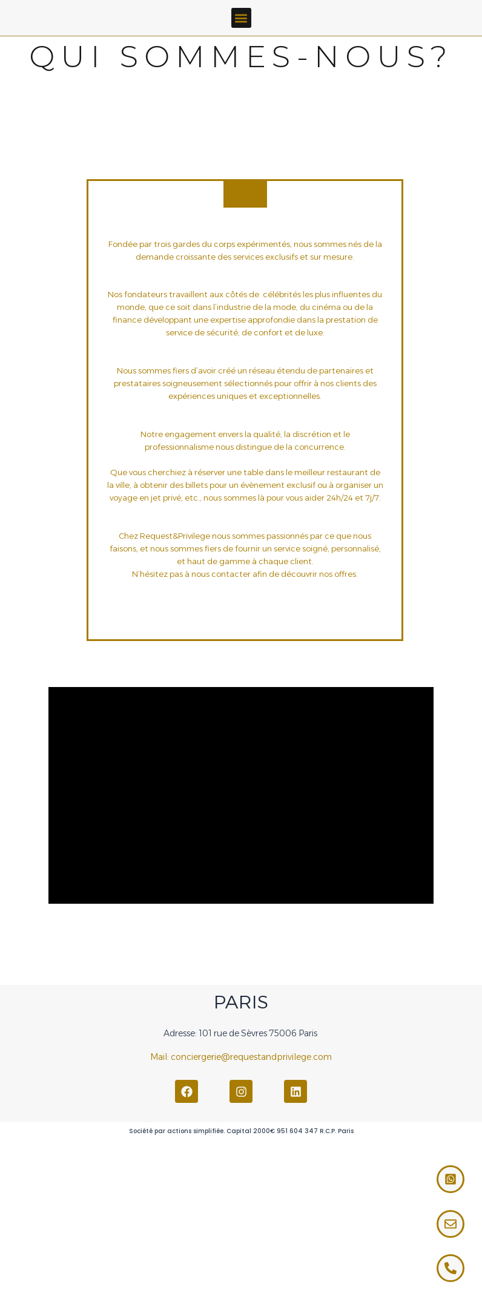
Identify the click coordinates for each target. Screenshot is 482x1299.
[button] (241, 18)
